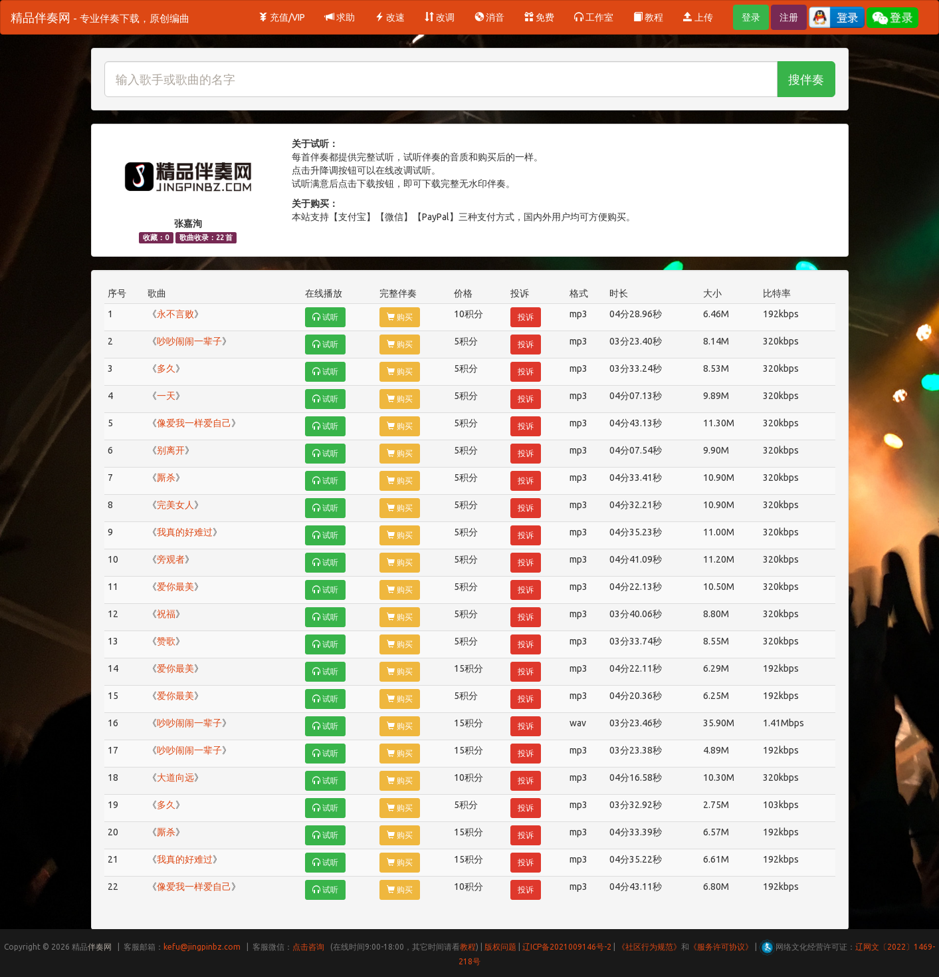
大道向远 (175, 777)
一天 (166, 395)
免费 (539, 17)
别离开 (171, 450)
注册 (789, 17)
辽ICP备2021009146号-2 (566, 946)
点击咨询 (308, 946)
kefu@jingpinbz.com (202, 946)
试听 (325, 317)
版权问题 (500, 946)
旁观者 (171, 559)
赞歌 (166, 641)
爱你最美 (175, 586)
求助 (340, 17)
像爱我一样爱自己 (194, 423)
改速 (390, 17)
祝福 (166, 614)
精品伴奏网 (100, 17)
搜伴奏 (806, 79)
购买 (400, 317)
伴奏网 (100, 946)
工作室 (593, 17)
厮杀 (166, 477)
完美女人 (175, 504)
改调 (440, 17)
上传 (698, 17)
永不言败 (175, 314)
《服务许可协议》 (721, 946)
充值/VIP (282, 17)
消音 (489, 17)
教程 (648, 17)
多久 (166, 368)
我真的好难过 (185, 532)
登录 (751, 17)
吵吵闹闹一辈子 (189, 341)
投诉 (526, 317)
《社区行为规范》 (649, 946)
